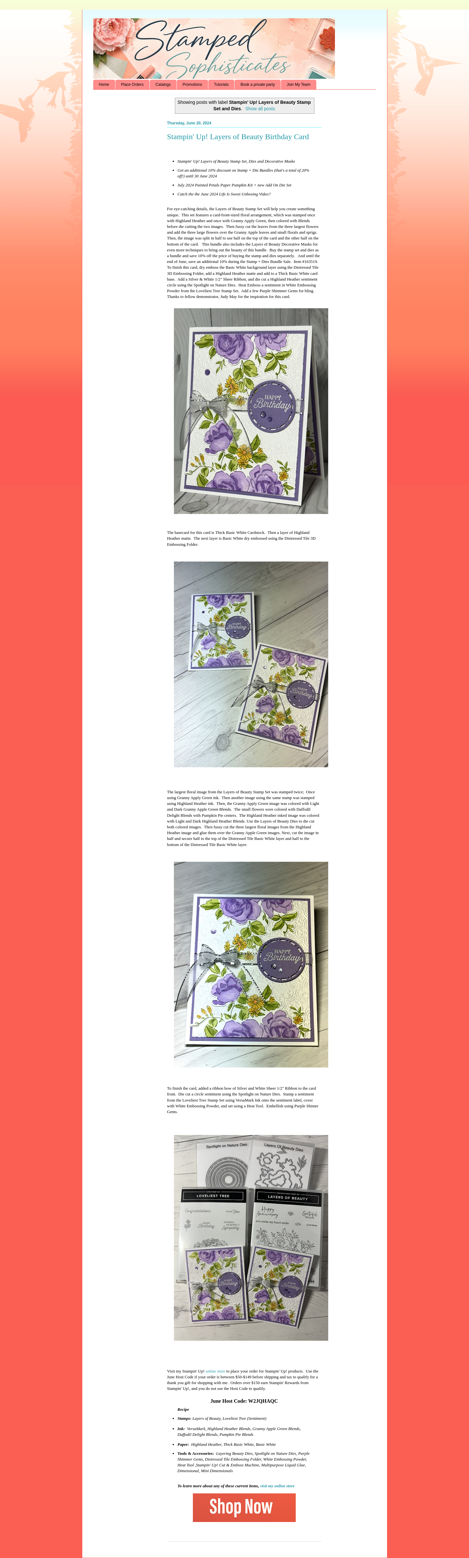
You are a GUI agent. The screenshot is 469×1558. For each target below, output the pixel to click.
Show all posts (260, 108)
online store (215, 1371)
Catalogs (163, 84)
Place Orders (132, 84)
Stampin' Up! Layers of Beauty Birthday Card (238, 136)
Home (104, 84)
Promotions (192, 84)
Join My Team (299, 84)
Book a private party (257, 84)
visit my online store (277, 1485)
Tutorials (221, 84)
